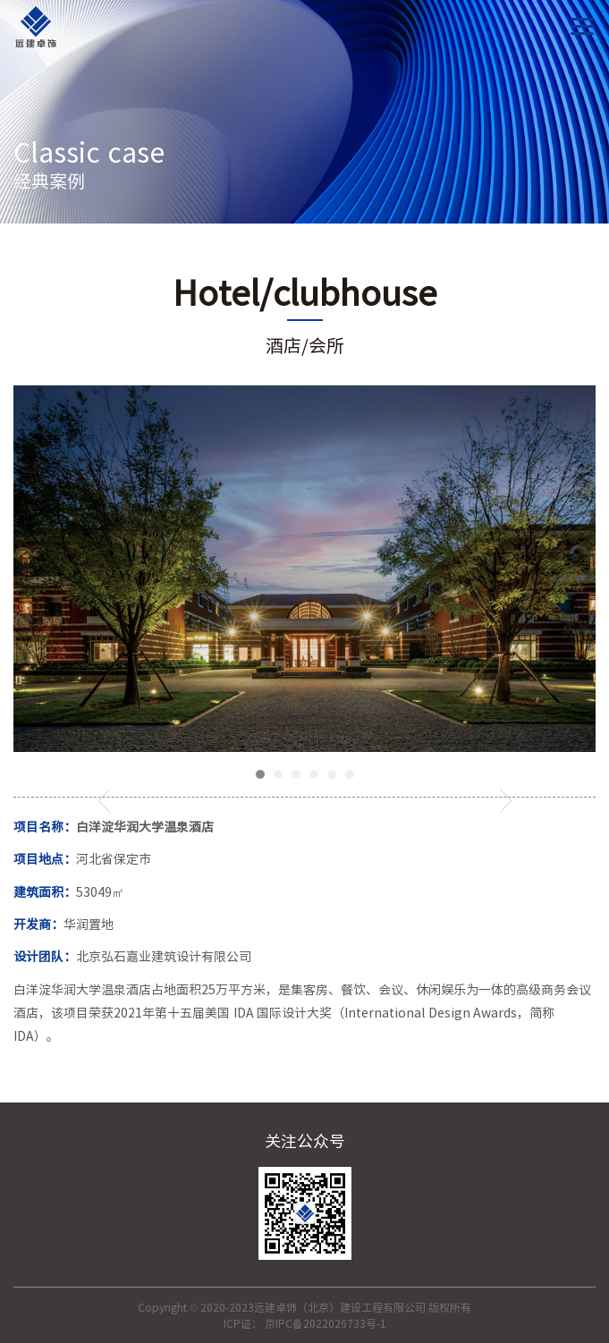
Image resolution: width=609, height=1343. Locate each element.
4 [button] (313, 774)
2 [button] (278, 774)
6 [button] (349, 774)
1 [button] (260, 774)
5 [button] (331, 774)
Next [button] (506, 800)
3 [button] (296, 774)
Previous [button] (104, 800)
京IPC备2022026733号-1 (325, 1323)
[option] (304, 568)
